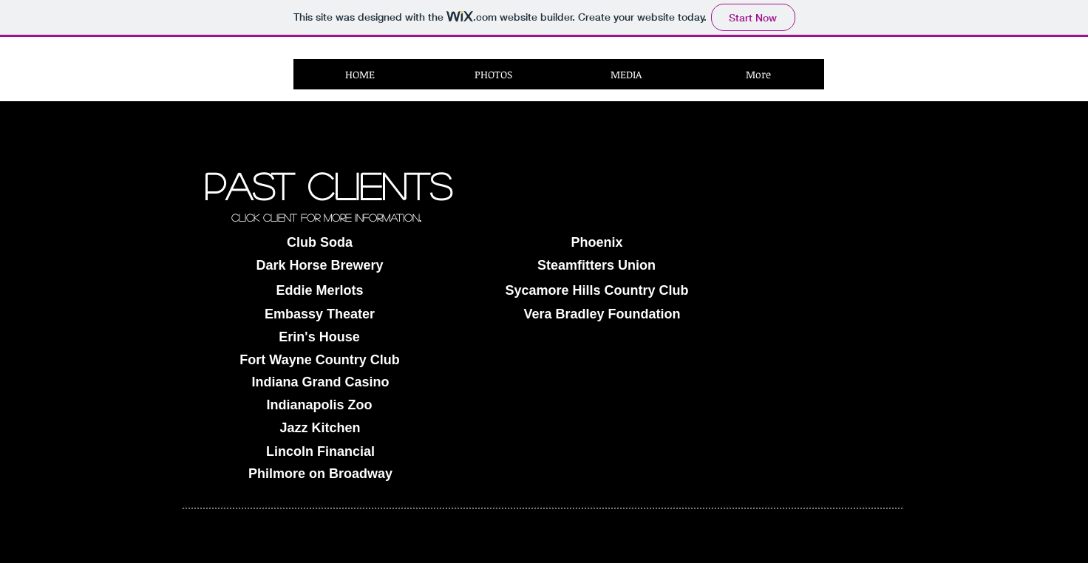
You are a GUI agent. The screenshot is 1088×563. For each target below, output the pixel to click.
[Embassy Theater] (319, 314)
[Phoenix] (596, 242)
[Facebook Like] (874, 82)
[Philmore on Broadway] (320, 474)
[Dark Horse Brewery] (319, 265)
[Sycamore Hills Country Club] (596, 291)
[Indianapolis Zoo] (319, 405)
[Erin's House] (319, 337)
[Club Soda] (319, 242)
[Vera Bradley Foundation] (602, 314)
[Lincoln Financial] (320, 452)
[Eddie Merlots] (319, 291)
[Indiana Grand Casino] (320, 382)
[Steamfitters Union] (596, 265)
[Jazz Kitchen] (320, 428)
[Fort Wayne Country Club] (319, 360)
